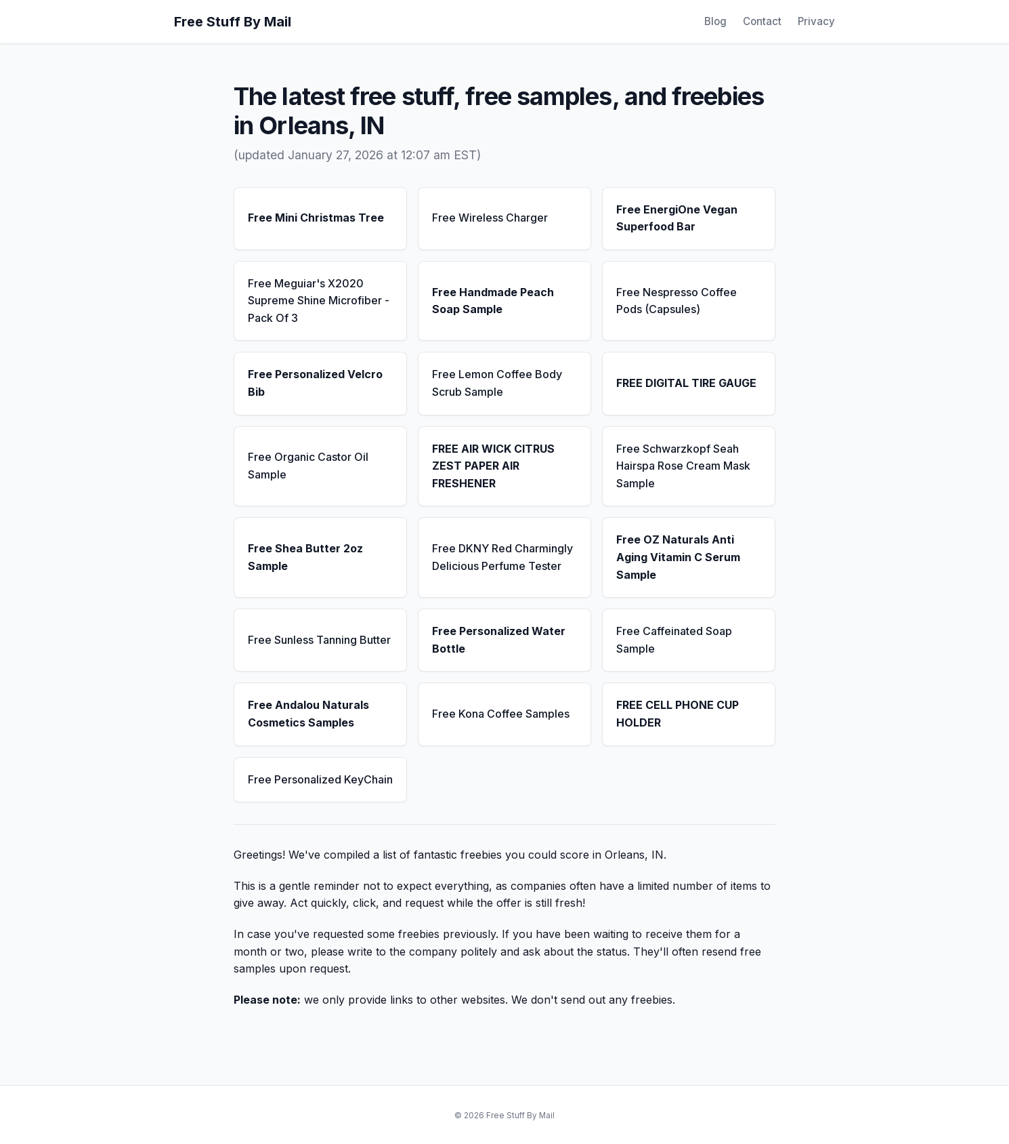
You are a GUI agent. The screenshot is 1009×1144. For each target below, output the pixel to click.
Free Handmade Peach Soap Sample (493, 300)
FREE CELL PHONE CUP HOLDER (677, 713)
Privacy (816, 21)
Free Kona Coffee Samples (501, 713)
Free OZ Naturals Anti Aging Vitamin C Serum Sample (678, 557)
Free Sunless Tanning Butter (319, 640)
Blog (715, 21)
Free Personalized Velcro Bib (315, 383)
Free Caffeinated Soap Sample (674, 639)
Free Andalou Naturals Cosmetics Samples (308, 713)
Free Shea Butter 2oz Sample (305, 557)
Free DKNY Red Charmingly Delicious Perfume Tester (502, 557)
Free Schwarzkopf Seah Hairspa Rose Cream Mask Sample (683, 466)
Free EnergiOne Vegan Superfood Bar (676, 218)
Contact (762, 21)
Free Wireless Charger (490, 217)
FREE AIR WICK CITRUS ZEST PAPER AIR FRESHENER (493, 466)
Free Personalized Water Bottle (498, 639)
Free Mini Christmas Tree (316, 217)
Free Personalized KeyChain (320, 779)
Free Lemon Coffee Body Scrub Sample (497, 383)
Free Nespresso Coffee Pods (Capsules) (676, 300)
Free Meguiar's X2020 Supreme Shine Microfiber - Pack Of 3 (318, 301)
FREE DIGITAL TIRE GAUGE (686, 383)
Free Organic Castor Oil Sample (308, 465)
